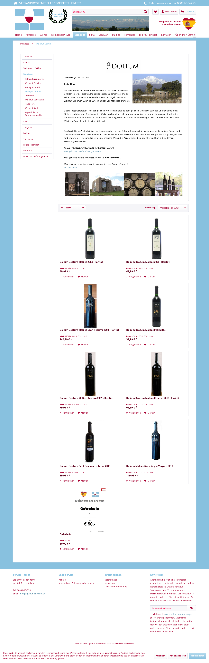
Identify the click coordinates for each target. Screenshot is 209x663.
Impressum (110, 583)
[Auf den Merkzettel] (83, 276)
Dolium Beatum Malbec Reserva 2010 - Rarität (152, 398)
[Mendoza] (80, 35)
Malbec (26, 133)
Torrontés (28, 139)
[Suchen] (146, 12)
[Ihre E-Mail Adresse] (168, 608)
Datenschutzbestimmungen (178, 614)
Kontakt (62, 579)
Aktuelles (27, 56)
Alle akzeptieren (178, 655)
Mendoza (28, 74)
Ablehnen (160, 655)
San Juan (27, 127)
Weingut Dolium (33, 91)
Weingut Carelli (32, 87)
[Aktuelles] (31, 35)
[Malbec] (116, 35)
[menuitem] (110, 20)
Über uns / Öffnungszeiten (36, 156)
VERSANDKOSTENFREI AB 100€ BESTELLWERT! (47, 3)
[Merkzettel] (155, 12)
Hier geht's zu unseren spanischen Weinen (170, 23)
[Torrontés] (129, 35)
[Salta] (92, 35)
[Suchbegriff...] (110, 12)
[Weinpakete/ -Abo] (61, 35)
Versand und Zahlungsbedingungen (76, 583)
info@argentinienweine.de (32, 593)
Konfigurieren (197, 655)
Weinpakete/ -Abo (32, 68)
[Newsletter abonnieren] (191, 608)
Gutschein (66, 534)
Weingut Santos (32, 108)
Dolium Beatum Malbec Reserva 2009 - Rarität (86, 398)
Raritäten (30, 95)
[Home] (18, 35)
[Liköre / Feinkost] (148, 35)
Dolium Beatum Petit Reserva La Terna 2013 (85, 466)
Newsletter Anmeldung (116, 586)
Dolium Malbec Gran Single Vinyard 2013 (149, 466)
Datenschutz (111, 579)
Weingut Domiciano (34, 99)
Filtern (66, 207)
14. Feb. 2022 (70, 167)
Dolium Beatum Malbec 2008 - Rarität (148, 262)
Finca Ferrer (30, 103)
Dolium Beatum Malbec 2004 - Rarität (81, 262)
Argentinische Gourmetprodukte (33, 113)
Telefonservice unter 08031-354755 (169, 3)
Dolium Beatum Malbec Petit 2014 (145, 330)
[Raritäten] (166, 35)
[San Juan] (103, 35)
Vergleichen (67, 276)
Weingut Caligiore (33, 83)
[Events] (43, 35)
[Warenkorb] (187, 12)
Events (26, 62)
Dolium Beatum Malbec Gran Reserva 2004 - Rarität (89, 330)
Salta (25, 121)
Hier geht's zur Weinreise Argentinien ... (83, 151)
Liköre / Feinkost (31, 144)
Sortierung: (150, 207)
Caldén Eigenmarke (34, 79)
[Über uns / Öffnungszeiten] (189, 35)
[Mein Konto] (169, 12)
